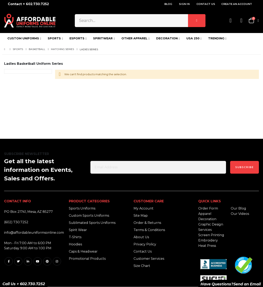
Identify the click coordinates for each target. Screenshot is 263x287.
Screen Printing (211, 235)
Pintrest (47, 261)
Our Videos (240, 214)
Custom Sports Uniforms (89, 216)
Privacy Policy (145, 244)
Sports (18, 49)
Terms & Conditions (149, 230)
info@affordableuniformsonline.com (34, 233)
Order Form (208, 208)
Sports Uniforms (82, 208)
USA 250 (193, 38)
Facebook (9, 261)
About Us (141, 237)
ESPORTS (76, 38)
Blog (168, 4)
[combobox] (140, 20)
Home (5, 49)
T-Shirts (75, 237)
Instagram (57, 261)
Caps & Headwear (83, 251)
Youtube (37, 261)
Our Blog (238, 208)
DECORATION (167, 38)
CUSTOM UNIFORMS (23, 38)
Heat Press (207, 246)
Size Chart (142, 266)
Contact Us (205, 4)
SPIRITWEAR (103, 38)
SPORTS (54, 38)
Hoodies (75, 244)
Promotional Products (87, 259)
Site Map (141, 216)
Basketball (37, 49)
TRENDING (216, 38)
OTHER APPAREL (134, 38)
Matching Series (62, 49)
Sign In (184, 4)
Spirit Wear (78, 230)
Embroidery (208, 240)
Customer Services (149, 259)
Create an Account (236, 4)
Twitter (18, 261)
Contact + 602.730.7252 (28, 4)
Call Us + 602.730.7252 (23, 284)
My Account (143, 208)
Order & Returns (147, 223)
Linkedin (28, 261)
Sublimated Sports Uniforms (92, 223)
